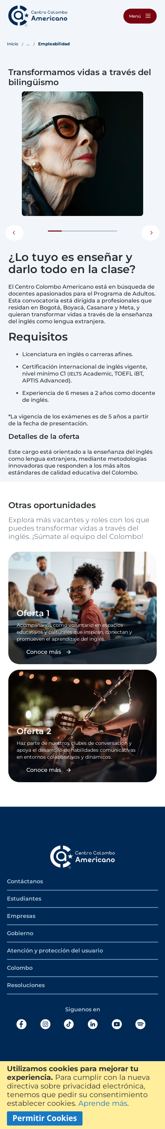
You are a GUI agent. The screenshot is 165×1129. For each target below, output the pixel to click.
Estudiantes (24, 898)
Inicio (12, 44)
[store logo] (37, 16)
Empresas (21, 916)
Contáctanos (25, 881)
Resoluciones (26, 985)
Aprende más (102, 1103)
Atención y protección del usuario (55, 950)
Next (150, 233)
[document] (82, 1095)
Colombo (20, 968)
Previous (15, 233)
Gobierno (20, 933)
